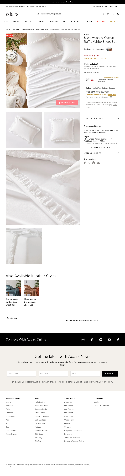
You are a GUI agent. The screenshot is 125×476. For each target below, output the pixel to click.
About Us (68, 402)
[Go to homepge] (12, 13)
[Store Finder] (103, 14)
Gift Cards (39, 434)
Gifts (8, 423)
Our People (68, 406)
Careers (67, 427)
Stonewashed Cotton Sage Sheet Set (12, 302)
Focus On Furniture (101, 406)
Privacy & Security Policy (101, 382)
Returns (38, 427)
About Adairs (69, 399)
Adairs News (69, 416)
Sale (7, 427)
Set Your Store (41, 6)
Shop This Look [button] (67, 103)
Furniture (42, 22)
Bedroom (17, 22)
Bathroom (29, 22)
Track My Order (98, 6)
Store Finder (40, 413)
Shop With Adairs (13, 399)
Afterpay (38, 438)
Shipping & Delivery (42, 416)
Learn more (112, 95)
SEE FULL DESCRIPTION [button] (101, 147)
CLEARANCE (102, 22)
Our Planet (68, 413)
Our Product (69, 409)
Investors (68, 434)
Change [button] (112, 88)
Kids (65, 22)
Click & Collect (41, 423)
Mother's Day (77, 22)
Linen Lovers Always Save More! (62, 2)
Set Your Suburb (23, 6)
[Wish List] (113, 14)
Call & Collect (40, 420)
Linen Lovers (116, 22)
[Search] (38, 14)
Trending (90, 22)
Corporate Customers (73, 431)
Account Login (41, 409)
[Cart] (118, 14)
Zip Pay (38, 441)
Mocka (96, 402)
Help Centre (109, 6)
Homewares (55, 22)
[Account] (108, 14)
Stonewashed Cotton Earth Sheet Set (30, 302)
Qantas (67, 423)
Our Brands (98, 399)
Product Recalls (41, 431)
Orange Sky (69, 420)
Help (37, 399)
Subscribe (110, 374)
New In (7, 22)
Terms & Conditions (77, 382)
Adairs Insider (11, 434)
